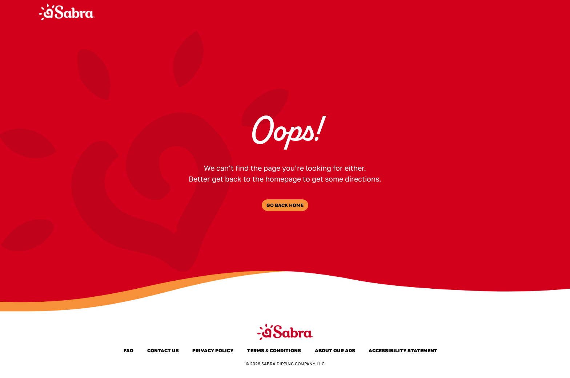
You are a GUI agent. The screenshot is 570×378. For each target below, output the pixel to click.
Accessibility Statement (403, 350)
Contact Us (163, 350)
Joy (480, 11)
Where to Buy (413, 11)
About (366, 11)
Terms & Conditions (274, 350)
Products (326, 11)
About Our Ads (334, 350)
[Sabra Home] (66, 12)
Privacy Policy (213, 350)
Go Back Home (285, 205)
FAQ (455, 11)
